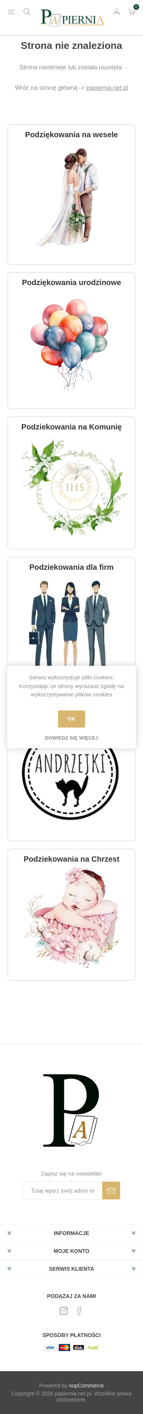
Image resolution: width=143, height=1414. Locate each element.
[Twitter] (64, 1311)
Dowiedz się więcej (71, 738)
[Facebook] (79, 1311)
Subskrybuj (111, 1190)
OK (71, 719)
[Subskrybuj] (62, 1190)
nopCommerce (86, 1386)
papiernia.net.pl (107, 88)
